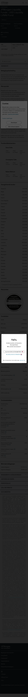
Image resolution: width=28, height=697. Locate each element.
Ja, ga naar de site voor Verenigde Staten (14, 351)
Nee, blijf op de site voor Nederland (14, 354)
